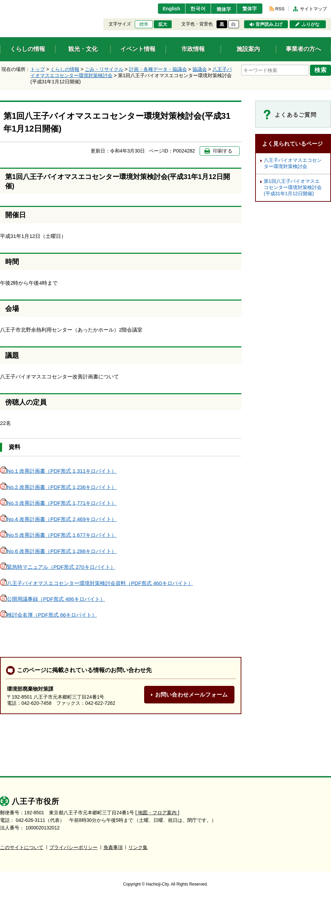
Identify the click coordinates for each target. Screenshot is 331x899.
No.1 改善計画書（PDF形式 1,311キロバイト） (58, 471)
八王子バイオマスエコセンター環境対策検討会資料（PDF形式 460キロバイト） (96, 583)
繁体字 (249, 8)
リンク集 (138, 847)
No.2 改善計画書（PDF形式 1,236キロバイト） (58, 487)
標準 (143, 24)
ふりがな (311, 24)
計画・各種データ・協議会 (158, 69)
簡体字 (221, 9)
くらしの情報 (64, 69)
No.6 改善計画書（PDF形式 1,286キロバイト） (58, 551)
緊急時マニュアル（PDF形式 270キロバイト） (58, 567)
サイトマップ (313, 8)
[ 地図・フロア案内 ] (157, 812)
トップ (37, 69)
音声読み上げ (268, 24)
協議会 (199, 69)
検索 (321, 70)
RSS (279, 8)
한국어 (194, 8)
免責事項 (113, 847)
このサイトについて (21, 847)
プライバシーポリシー (73, 847)
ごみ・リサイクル (104, 69)
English (166, 8)
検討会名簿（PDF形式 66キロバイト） (48, 615)
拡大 (162, 24)
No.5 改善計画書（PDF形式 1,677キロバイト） (58, 535)
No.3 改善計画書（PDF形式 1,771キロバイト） (58, 503)
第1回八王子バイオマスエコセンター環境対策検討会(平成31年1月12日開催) (293, 187)
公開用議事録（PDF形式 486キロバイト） (52, 599)
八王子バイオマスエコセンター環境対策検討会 (293, 163)
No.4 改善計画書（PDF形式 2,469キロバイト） (58, 519)
